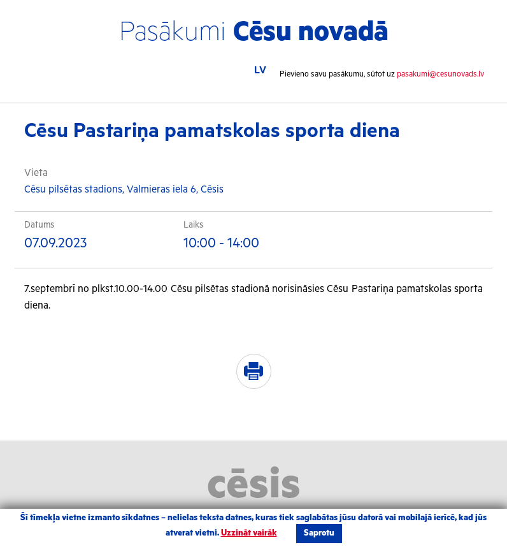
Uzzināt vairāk (249, 533)
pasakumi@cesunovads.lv (440, 74)
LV (260, 70)
